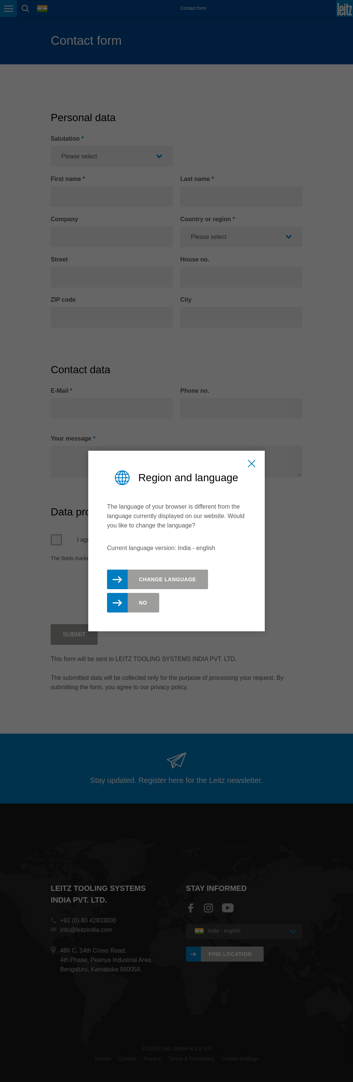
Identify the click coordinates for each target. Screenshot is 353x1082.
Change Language (167, 579)
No (143, 603)
